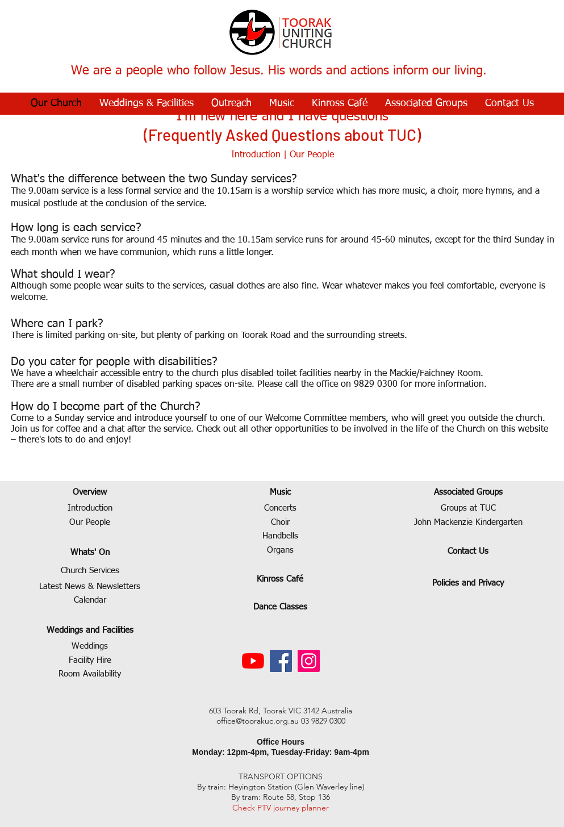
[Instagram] (309, 661)
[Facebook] (281, 661)
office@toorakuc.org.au (257, 721)
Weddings (90, 646)
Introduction (256, 155)
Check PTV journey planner (280, 808)
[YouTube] (253, 661)
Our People (312, 155)
